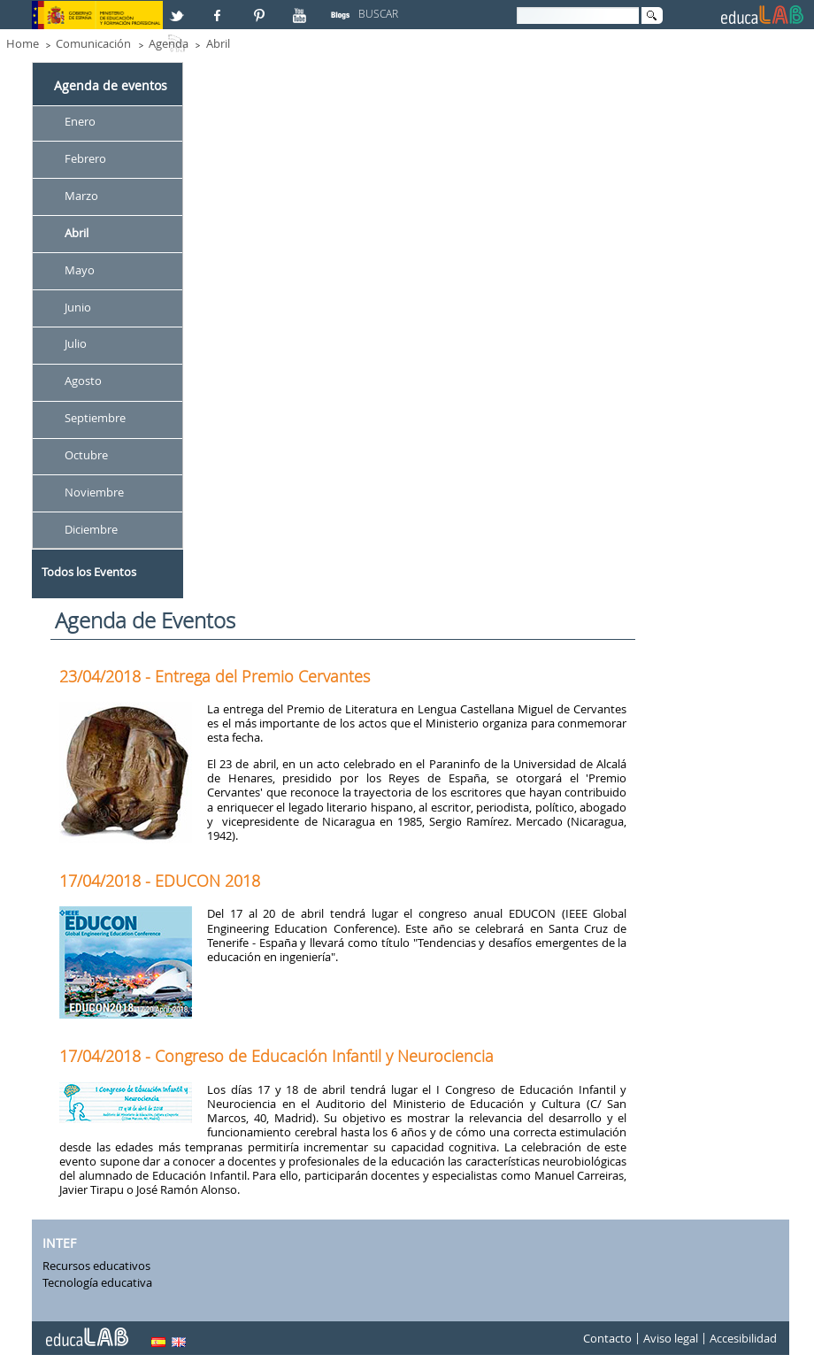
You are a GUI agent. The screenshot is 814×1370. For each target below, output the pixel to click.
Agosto (83, 381)
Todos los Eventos (89, 572)
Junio (78, 307)
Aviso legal (670, 1338)
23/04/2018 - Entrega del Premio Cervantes (214, 676)
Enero (80, 121)
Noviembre (94, 492)
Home (22, 43)
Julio (76, 344)
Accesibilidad (743, 1338)
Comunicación (93, 43)
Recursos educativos (96, 1266)
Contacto (607, 1338)
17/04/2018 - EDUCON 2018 (159, 880)
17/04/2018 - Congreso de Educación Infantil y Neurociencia (276, 1055)
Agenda (168, 43)
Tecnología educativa (97, 1282)
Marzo (81, 196)
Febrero (85, 158)
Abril (218, 43)
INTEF (59, 1243)
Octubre (86, 455)
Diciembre (91, 529)
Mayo (80, 270)
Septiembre (95, 419)
